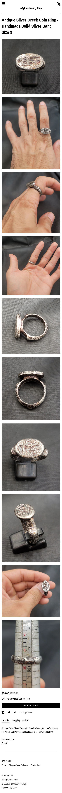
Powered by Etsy (9, 787)
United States (18, 698)
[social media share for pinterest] (15, 712)
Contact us (35, 765)
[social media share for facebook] (3, 712)
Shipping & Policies (20, 720)
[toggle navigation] (3, 3)
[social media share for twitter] (9, 712)
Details (5, 720)
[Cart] (58, 4)
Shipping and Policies (18, 765)
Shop (4, 765)
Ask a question (25, 712)
